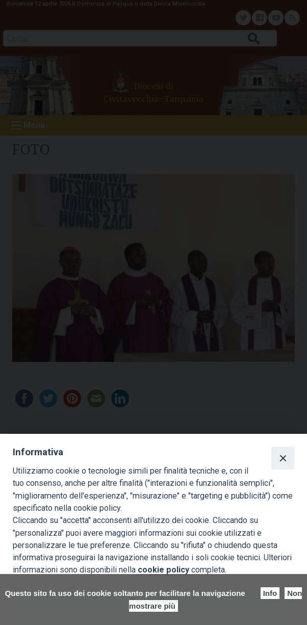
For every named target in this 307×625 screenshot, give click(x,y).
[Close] (282, 458)
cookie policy (163, 570)
